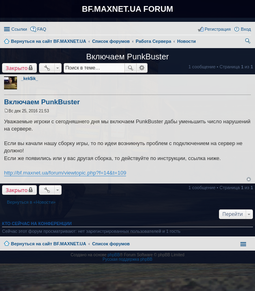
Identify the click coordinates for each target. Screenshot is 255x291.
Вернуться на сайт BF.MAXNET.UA (48, 243)
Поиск (130, 68)
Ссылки (19, 29)
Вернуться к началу (248, 179)
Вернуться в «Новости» (31, 202)
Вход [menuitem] (246, 29)
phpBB (114, 255)
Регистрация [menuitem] (218, 29)
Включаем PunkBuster (127, 56)
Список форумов (111, 243)
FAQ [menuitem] (41, 29)
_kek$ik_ (29, 78)
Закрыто (17, 68)
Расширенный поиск (142, 68)
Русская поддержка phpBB (127, 259)
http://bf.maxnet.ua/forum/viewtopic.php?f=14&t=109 (65, 173)
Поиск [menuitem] (248, 42)
